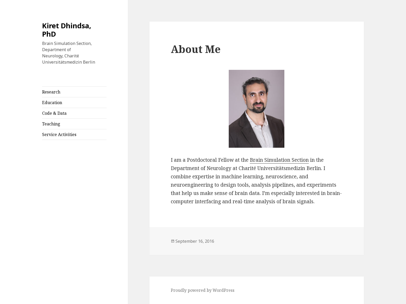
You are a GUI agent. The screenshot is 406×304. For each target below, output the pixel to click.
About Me (196, 49)
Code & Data (54, 113)
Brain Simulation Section (279, 160)
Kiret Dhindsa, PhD (66, 30)
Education (52, 102)
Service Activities (59, 134)
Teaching (51, 124)
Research (51, 92)
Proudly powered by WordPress (202, 290)
